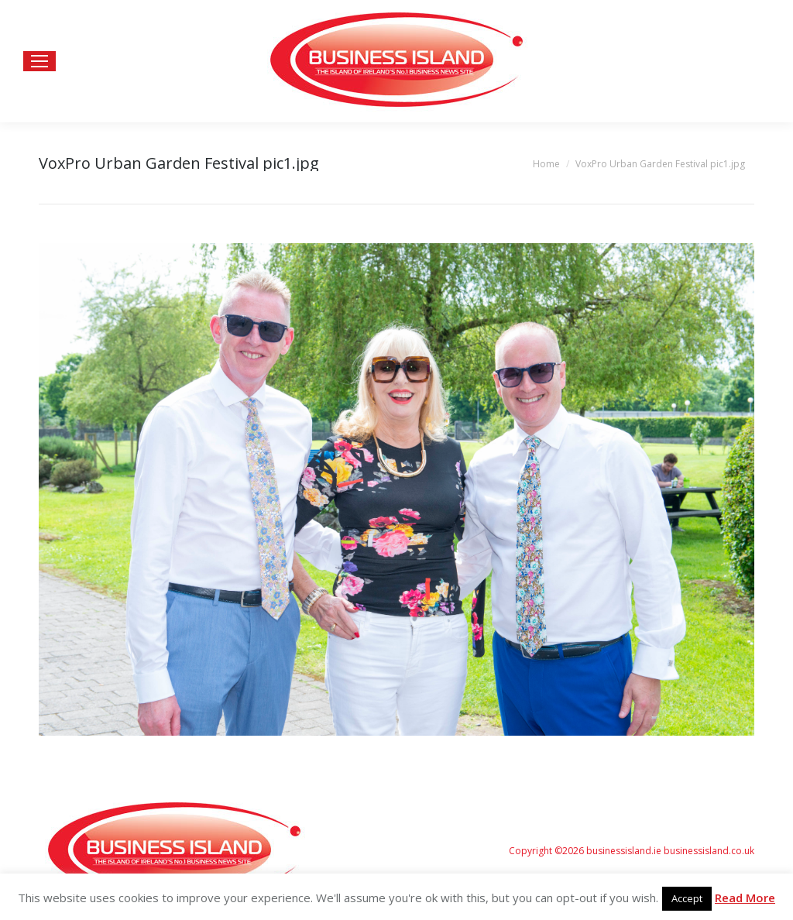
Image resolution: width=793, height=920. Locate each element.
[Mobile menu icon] (39, 61)
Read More (745, 897)
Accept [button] (686, 898)
